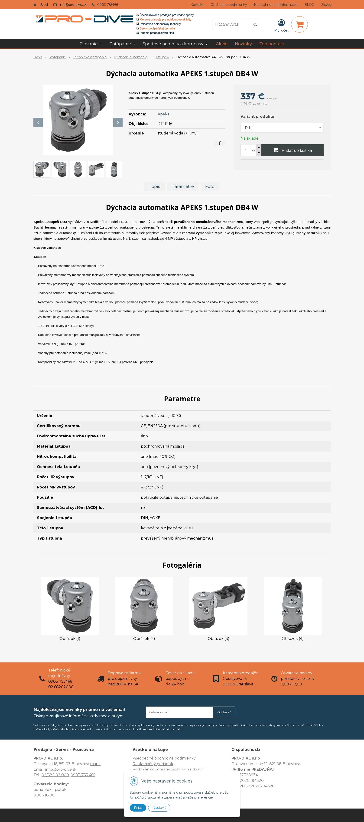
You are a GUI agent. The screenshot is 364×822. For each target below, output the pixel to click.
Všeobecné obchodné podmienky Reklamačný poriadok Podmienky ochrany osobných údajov (168, 764)
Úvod (43, 5)
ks (253, 150)
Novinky (243, 43)
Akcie (222, 43)
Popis (154, 186)
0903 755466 (107, 5)
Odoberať (224, 712)
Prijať (138, 807)
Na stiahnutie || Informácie (275, 5)
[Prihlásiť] (281, 25)
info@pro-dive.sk (72, 5)
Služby (326, 5)
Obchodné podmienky (229, 5)
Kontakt (197, 5)
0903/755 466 (83, 775)
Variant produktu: (257, 116)
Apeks (163, 114)
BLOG (309, 5)
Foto (209, 186)
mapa (95, 764)
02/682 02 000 (55, 775)
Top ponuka (271, 43)
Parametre (183, 186)
